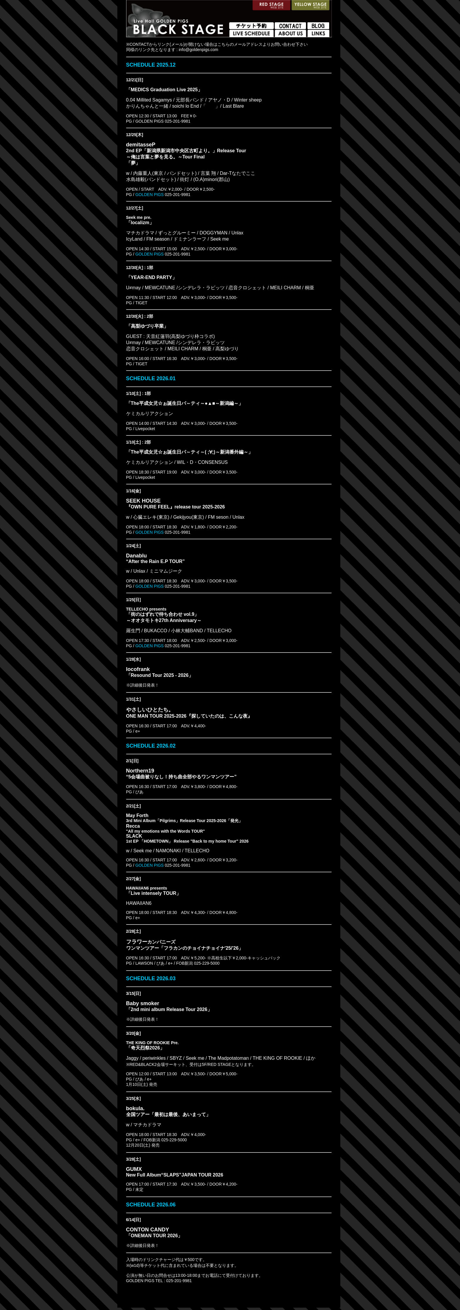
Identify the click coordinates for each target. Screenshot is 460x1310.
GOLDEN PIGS (149, 194)
